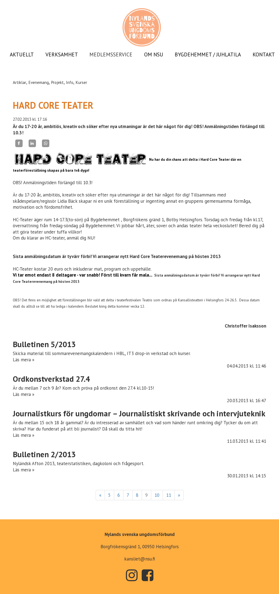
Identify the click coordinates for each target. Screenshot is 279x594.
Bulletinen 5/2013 (44, 344)
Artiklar (19, 82)
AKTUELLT (22, 54)
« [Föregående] (100, 495)
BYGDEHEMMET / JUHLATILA (208, 54)
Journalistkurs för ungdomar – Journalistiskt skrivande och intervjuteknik (139, 413)
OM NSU (153, 54)
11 (168, 495)
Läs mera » (23, 360)
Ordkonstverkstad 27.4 (51, 379)
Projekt (57, 82)
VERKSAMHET (62, 54)
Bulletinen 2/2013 (44, 454)
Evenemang (38, 82)
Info (69, 82)
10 (156, 495)
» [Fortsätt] (179, 495)
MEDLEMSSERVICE (110, 54)
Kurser (81, 82)
